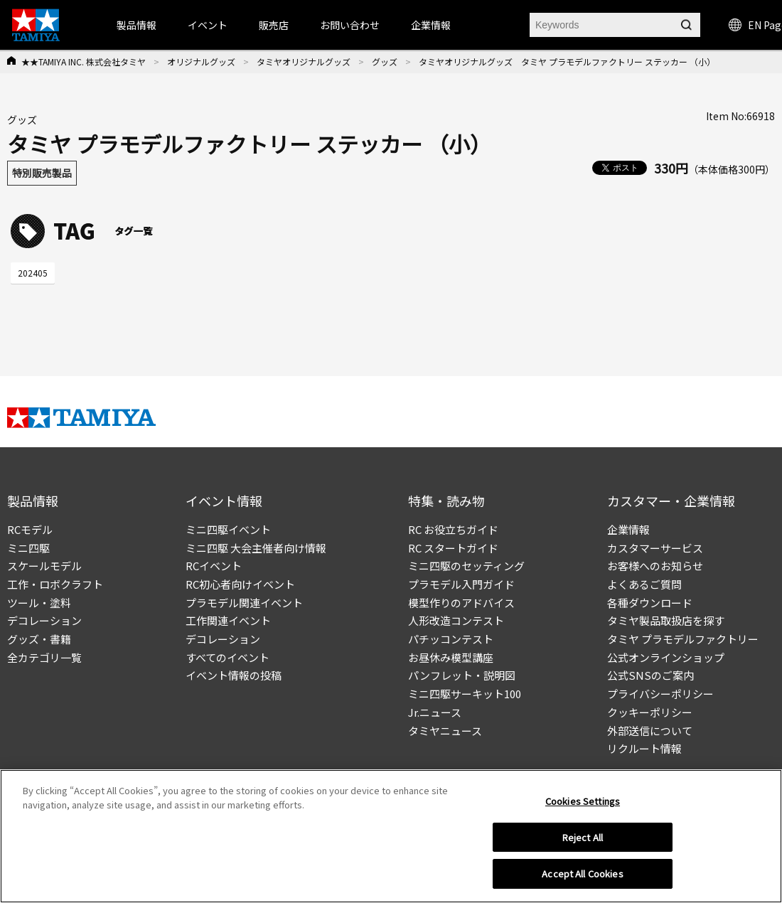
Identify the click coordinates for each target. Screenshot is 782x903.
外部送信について (649, 730)
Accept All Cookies (582, 873)
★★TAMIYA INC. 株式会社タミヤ (83, 61)
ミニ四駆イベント (228, 529)
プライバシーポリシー (660, 693)
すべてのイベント (227, 657)
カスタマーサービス (655, 547)
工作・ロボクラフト (55, 584)
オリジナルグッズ (201, 61)
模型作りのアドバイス (461, 602)
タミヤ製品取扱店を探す (665, 620)
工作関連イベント (228, 620)
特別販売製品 (42, 173)
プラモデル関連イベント (244, 602)
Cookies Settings (582, 801)
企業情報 (628, 529)
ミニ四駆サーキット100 (464, 693)
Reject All (582, 837)
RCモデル (30, 529)
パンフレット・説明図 (461, 675)
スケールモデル (44, 565)
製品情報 (136, 25)
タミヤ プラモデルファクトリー (683, 638)
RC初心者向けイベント (240, 584)
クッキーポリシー (649, 712)
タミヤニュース (445, 730)
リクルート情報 (644, 748)
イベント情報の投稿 (234, 675)
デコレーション (44, 620)
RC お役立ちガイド (453, 529)
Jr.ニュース (434, 712)
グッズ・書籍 (39, 638)
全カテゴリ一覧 (44, 657)
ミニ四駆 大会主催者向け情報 (256, 547)
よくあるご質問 (644, 584)
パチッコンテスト (450, 638)
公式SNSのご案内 (650, 675)
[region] (391, 836)
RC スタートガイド (453, 547)
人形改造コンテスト (456, 620)
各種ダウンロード (649, 602)
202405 (33, 273)
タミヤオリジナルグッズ (303, 61)
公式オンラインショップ (665, 657)
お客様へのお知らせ (655, 565)
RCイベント (214, 565)
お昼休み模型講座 (450, 657)
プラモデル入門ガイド (461, 584)
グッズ (384, 61)
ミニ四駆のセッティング (466, 565)
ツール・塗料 (39, 602)
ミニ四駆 (28, 547)
